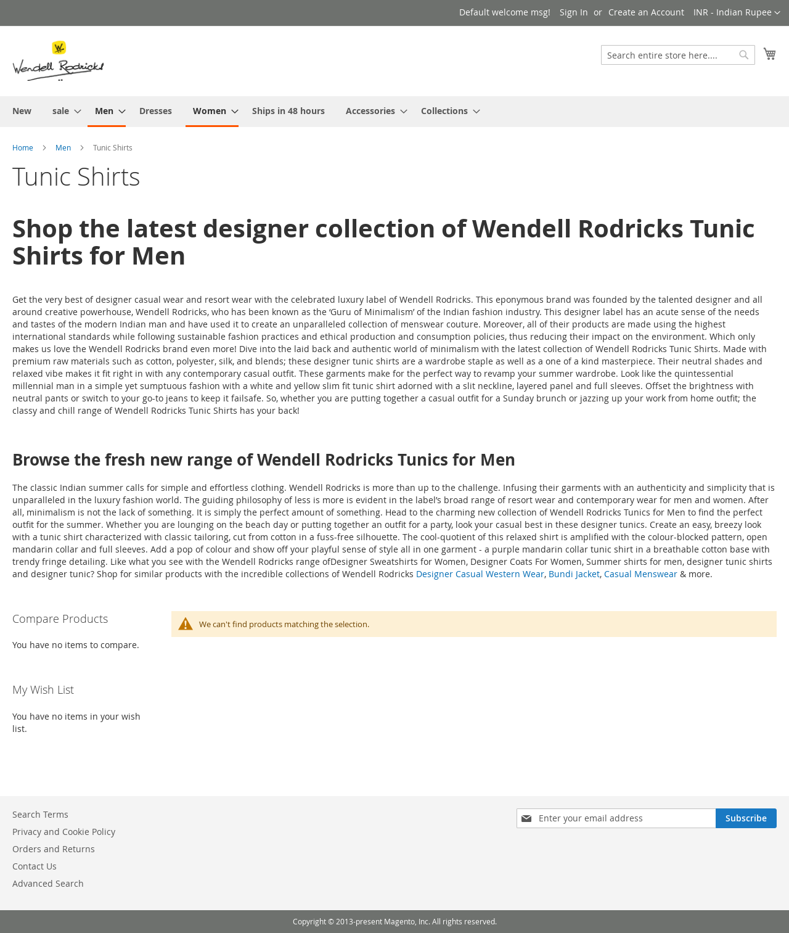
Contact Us (34, 866)
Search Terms (40, 814)
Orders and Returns (53, 849)
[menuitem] (22, 110)
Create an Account (646, 12)
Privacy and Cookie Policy (63, 831)
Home (22, 147)
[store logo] (58, 60)
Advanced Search (48, 883)
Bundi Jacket (574, 574)
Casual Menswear (640, 574)
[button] (736, 13)
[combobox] (678, 55)
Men (63, 147)
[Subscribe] (746, 818)
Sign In (574, 12)
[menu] (394, 111)
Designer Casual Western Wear (480, 574)
